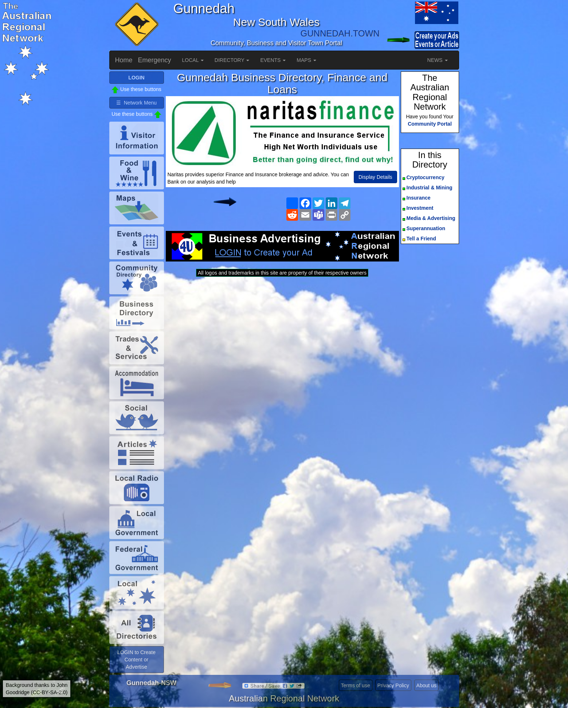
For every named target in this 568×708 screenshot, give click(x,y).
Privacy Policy (393, 685)
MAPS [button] (306, 60)
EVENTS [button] (273, 60)
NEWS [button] (437, 60)
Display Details (375, 177)
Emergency (154, 60)
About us (426, 685)
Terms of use (355, 685)
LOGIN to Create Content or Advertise (136, 659)
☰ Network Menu (136, 103)
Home (124, 60)
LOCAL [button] (193, 60)
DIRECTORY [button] (232, 60)
